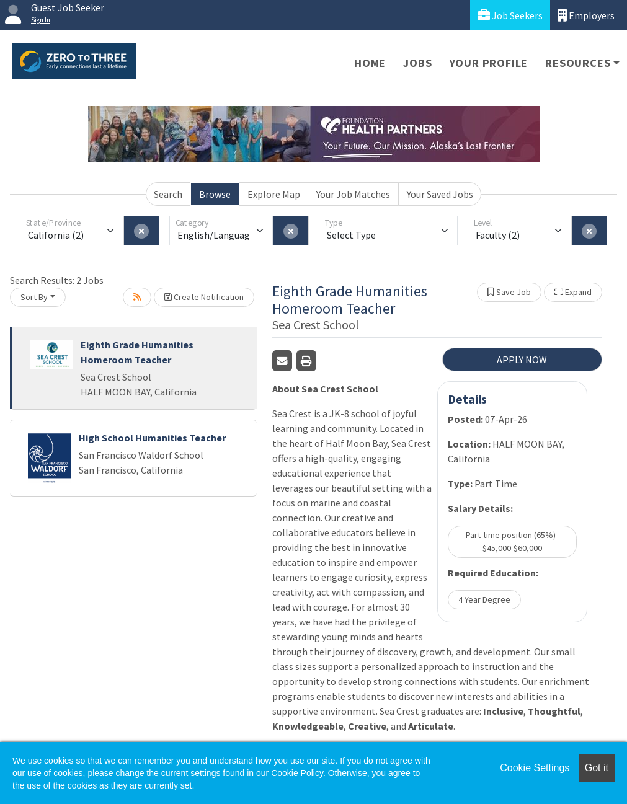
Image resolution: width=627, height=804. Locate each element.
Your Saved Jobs (440, 194)
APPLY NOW (522, 359)
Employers (586, 15)
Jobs (417, 63)
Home (370, 63)
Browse (215, 194)
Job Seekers (510, 15)
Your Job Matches (353, 194)
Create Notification (204, 297)
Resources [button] (577, 63)
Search (168, 194)
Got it (596, 767)
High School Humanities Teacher (152, 437)
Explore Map (273, 194)
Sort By (34, 297)
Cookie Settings (534, 767)
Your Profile (489, 63)
